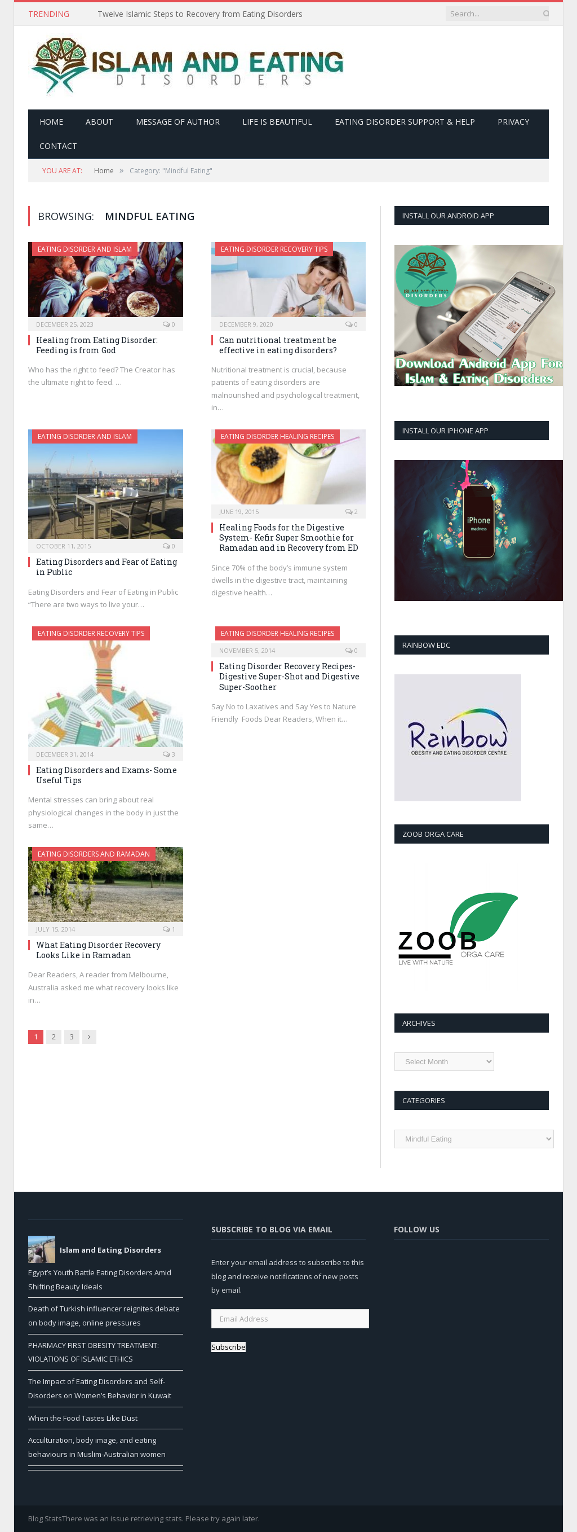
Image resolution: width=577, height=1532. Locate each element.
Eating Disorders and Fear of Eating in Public (106, 566)
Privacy (513, 121)
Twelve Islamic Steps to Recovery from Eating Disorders (200, 14)
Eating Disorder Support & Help (405, 121)
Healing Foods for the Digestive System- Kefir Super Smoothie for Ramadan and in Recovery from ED (288, 537)
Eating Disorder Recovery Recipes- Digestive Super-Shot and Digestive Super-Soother (289, 676)
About (99, 121)
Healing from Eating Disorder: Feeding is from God (97, 345)
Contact (58, 146)
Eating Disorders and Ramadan (94, 854)
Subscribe (228, 1347)
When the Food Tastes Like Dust (82, 1418)
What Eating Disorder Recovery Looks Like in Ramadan (98, 950)
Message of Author (178, 121)
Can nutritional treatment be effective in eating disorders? (278, 345)
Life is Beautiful (277, 121)
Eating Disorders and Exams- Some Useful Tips (106, 775)
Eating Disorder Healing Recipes (277, 436)
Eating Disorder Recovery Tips (274, 249)
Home (51, 121)
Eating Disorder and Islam (85, 249)
